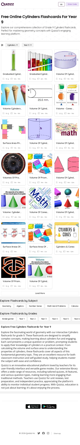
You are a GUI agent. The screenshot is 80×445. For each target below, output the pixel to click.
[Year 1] (22, 319)
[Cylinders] (12, 45)
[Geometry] (6, 306)
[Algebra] (20, 306)
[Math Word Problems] (56, 306)
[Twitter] (38, 433)
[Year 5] (66, 319)
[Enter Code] (72, 4)
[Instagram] (48, 433)
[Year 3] (44, 319)
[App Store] (33, 406)
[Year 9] (28, 45)
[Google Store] (49, 406)
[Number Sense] (35, 306)
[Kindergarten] (8, 319)
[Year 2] (33, 319)
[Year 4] (55, 319)
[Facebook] (43, 433)
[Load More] (40, 293)
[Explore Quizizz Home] (7, 4)
